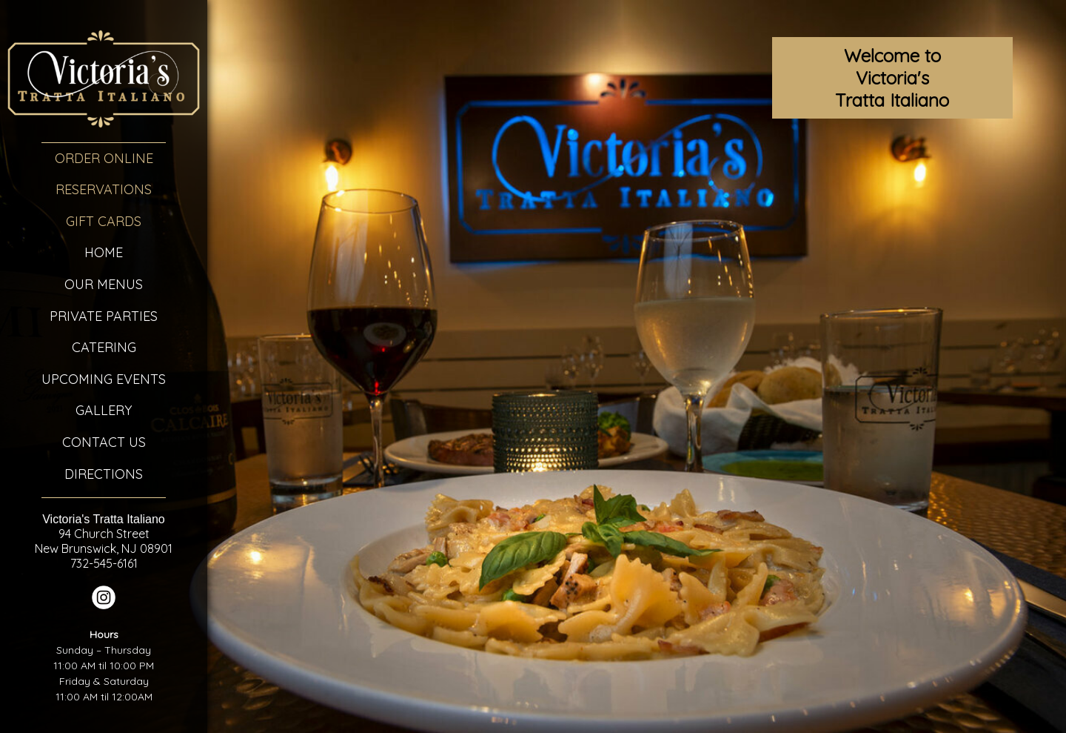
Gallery (104, 410)
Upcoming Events (103, 379)
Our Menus (103, 284)
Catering (104, 347)
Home (103, 252)
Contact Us (104, 442)
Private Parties (104, 316)
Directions (103, 473)
